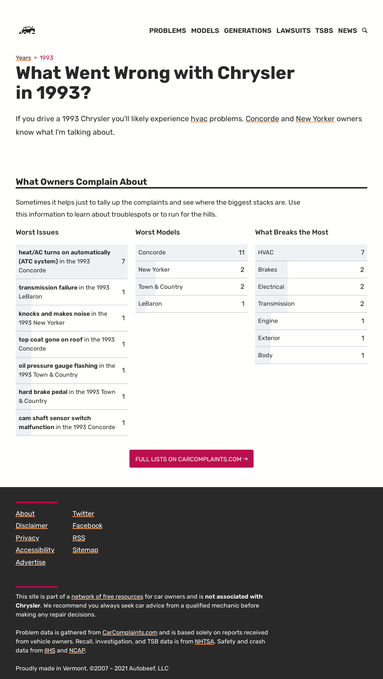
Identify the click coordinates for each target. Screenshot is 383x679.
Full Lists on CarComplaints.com (191, 459)
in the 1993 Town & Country (67, 370)
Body (265, 355)
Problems (167, 31)
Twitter (83, 514)
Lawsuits (293, 31)
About (25, 514)
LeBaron (150, 303)
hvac (199, 118)
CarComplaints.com (129, 632)
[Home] (27, 31)
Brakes (267, 269)
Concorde (262, 118)
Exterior (269, 338)
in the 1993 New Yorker (63, 318)
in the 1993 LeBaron (64, 292)
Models (205, 31)
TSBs (324, 31)
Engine (268, 320)
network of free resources (107, 596)
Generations (248, 31)
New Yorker (315, 118)
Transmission (276, 303)
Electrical (271, 286)
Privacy (27, 538)
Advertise (31, 562)
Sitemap (85, 550)
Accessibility (35, 550)
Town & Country (160, 286)
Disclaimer (32, 526)
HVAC (266, 252)
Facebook (87, 526)
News (347, 31)
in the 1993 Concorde (64, 261)
